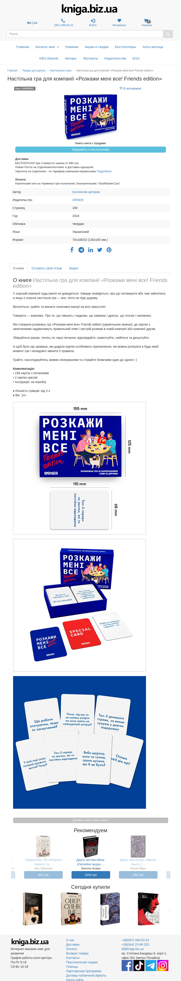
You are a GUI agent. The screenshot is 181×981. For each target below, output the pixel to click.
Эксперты (90, 58)
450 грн (43, 875)
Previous (11, 909)
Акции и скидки (97, 47)
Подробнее (104, 171)
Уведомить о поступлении (90, 149)
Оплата (71, 949)
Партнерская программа (83, 971)
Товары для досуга (33, 70)
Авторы (70, 58)
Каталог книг (47, 47)
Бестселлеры (125, 47)
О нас (70, 940)
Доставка (73, 944)
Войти (93, 23)
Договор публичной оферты (86, 975)
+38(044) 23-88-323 (135, 944)
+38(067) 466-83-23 (135, 940)
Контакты (73, 958)
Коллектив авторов (86, 192)
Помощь (72, 966)
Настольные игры (61, 70)
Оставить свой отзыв (47, 268)
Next (170, 909)
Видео (73, 268)
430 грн (138, 875)
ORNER (78, 200)
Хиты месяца (152, 47)
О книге (18, 268)
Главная (22, 47)
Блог (136, 58)
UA (35, 23)
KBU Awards (48, 58)
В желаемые (130, 88)
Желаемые (119, 23)
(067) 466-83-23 (63, 23)
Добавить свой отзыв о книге (90, 820)
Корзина (147, 23)
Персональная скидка (82, 962)
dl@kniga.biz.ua (133, 949)
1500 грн (91, 875)
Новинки (71, 47)
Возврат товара (77, 953)
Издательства (115, 58)
